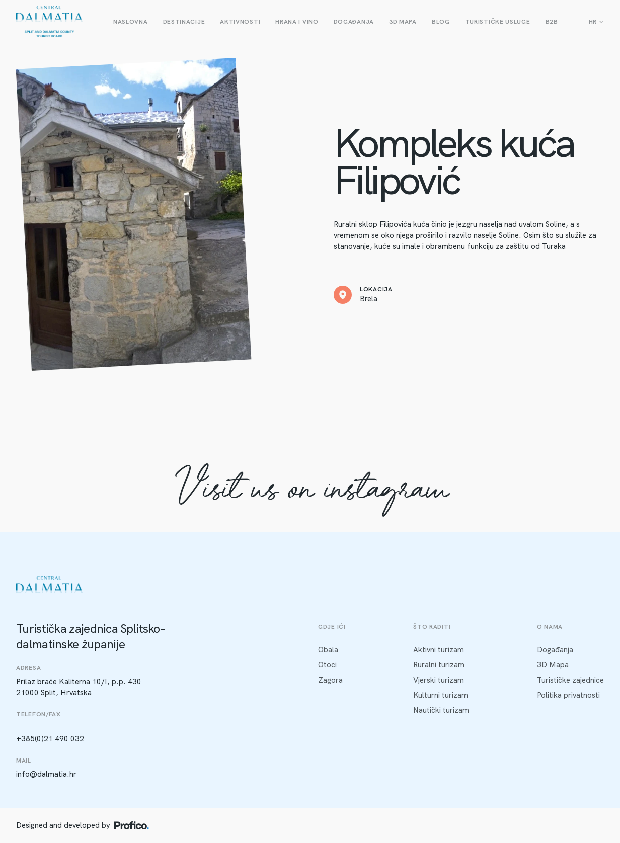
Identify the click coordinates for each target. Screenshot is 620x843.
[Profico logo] (131, 825)
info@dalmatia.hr (46, 774)
